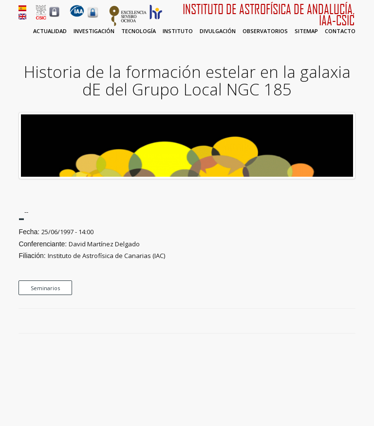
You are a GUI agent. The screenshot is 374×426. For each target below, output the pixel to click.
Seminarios (45, 288)
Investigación (94, 31)
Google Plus (339, 321)
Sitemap (306, 31)
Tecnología (138, 31)
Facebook (317, 321)
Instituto (178, 31)
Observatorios (265, 31)
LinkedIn (350, 321)
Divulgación (218, 31)
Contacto (340, 31)
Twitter (328, 321)
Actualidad (50, 31)
